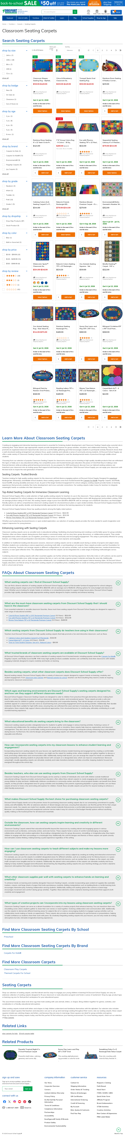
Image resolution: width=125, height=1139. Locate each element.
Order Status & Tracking (80, 1089)
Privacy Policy (49, 1096)
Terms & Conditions (51, 1105)
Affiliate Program (103, 1100)
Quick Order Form (103, 1096)
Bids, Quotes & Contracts (80, 1110)
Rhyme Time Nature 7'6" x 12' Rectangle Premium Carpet (27, 518)
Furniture (12, 24)
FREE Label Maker (103, 1117)
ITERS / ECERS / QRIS (105, 1093)
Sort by (67, 47)
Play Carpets (9, 1018)
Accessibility (49, 1116)
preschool (113, 478)
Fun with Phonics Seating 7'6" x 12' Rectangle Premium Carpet (29, 515)
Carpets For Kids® (90, 480)
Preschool (8, 936)
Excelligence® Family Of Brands (56, 1119)
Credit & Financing (78, 1103)
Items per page (53, 48)
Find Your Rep (76, 1113)
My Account (75, 1107)
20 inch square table (26, 1033)
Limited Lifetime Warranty (54, 1093)
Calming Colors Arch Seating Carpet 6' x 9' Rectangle (29, 638)
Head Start (101, 1089)
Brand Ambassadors (104, 1103)
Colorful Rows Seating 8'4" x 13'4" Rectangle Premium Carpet (29, 513)
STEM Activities (103, 1107)
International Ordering (79, 1100)
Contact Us (75, 1083)
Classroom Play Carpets (15, 969)
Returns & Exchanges (78, 1093)
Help (88, 12)
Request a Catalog (104, 1083)
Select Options (42, 111)
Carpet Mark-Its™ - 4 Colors (19, 640)
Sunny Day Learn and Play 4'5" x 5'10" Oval (68, 1050)
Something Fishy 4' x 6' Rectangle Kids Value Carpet (110, 1050)
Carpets (20, 24)
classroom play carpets (34, 678)
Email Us (28, 1108)
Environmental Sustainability (55, 1126)
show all (5, 78)
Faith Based (101, 1086)
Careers (47, 1089)
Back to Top (119, 1131)
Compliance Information (53, 1109)
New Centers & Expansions (107, 1113)
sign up (28, 1089)
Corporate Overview (51, 1086)
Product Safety (50, 1122)
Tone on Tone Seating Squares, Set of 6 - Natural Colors (30, 642)
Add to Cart (114, 111)
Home (4, 24)
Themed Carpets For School (17, 973)
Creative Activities (104, 1110)
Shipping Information (78, 1086)
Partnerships (49, 1112)
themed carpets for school (57, 678)
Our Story (48, 1083)
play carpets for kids (10, 1033)
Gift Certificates (76, 1096)
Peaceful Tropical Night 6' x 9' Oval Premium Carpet (29, 1050)
